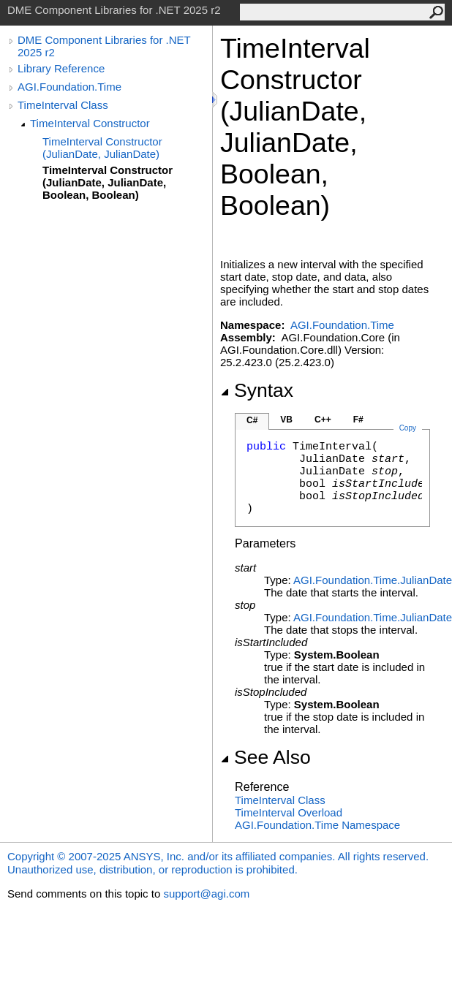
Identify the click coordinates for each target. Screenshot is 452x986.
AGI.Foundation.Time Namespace (317, 825)
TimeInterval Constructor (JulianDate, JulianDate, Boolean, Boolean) (107, 182)
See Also (265, 757)
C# (251, 420)
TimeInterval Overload (288, 812)
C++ (322, 419)
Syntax (256, 390)
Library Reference (61, 68)
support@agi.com (206, 893)
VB (286, 419)
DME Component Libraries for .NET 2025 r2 (104, 46)
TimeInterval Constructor (90, 123)
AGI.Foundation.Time (69, 86)
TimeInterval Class (63, 105)
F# (358, 419)
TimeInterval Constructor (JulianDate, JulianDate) (102, 147)
